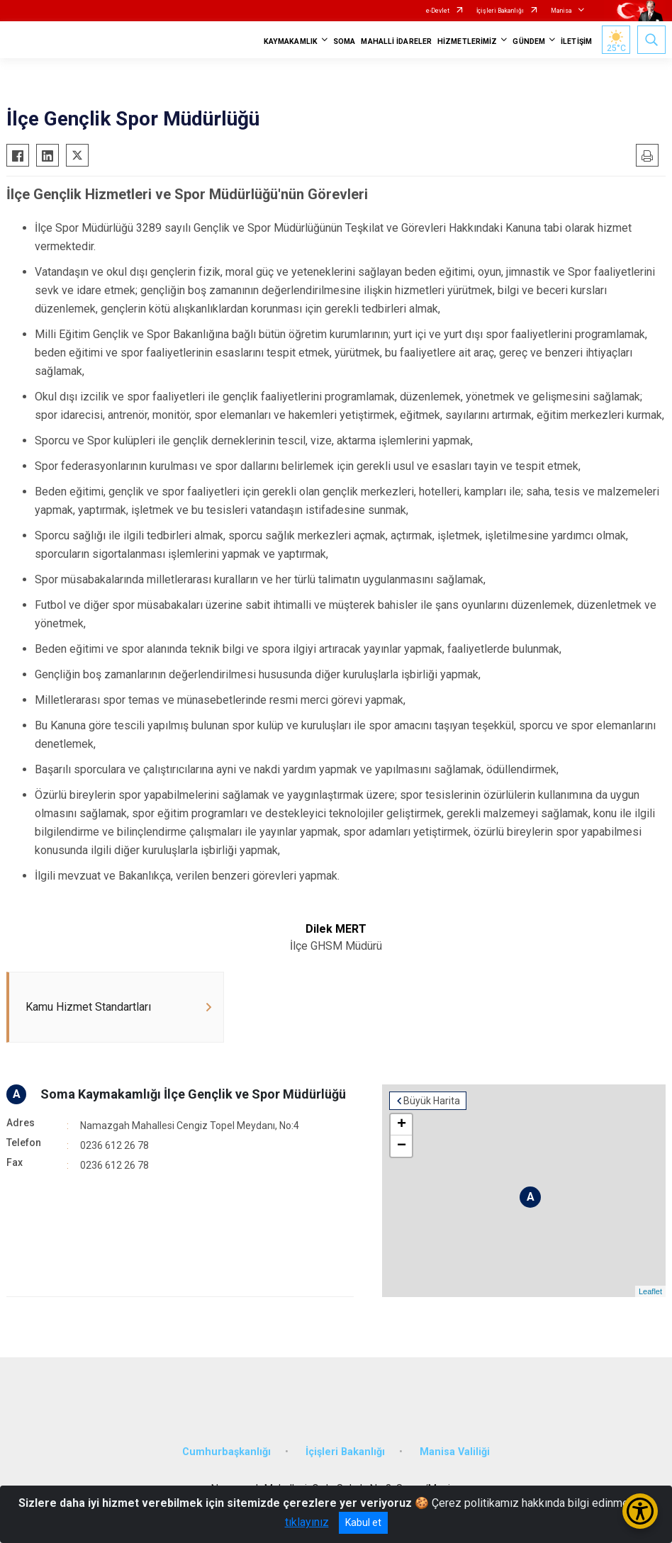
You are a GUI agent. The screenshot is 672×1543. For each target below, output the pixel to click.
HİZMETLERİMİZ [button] (467, 41)
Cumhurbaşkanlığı (226, 1452)
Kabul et (363, 1522)
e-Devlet (437, 10)
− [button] (401, 1146)
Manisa (561, 10)
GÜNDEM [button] (529, 41)
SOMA (344, 41)
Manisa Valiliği (455, 1452)
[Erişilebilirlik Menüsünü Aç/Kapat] (640, 1511)
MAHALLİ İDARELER (396, 41)
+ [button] (401, 1124)
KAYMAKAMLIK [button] (291, 41)
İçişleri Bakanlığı (500, 10)
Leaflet (650, 1291)
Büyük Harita (431, 1100)
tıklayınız (307, 1522)
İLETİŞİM (576, 41)
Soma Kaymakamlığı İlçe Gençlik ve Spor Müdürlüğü (193, 1094)
